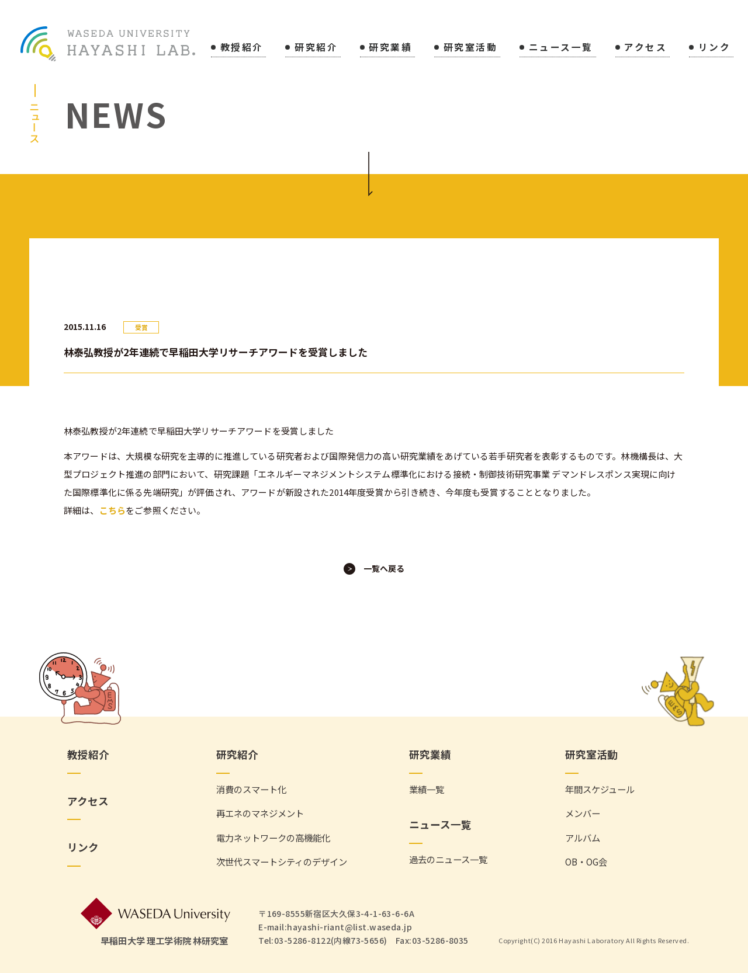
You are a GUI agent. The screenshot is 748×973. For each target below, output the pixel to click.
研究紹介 (316, 48)
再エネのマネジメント (260, 813)
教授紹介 (242, 48)
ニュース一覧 (561, 48)
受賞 (141, 327)
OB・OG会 (586, 862)
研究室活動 (471, 48)
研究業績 (390, 48)
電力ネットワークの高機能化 (273, 838)
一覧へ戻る (383, 568)
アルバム (582, 838)
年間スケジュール (600, 789)
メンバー (582, 813)
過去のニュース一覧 (448, 859)
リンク (714, 48)
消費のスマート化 (251, 789)
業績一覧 (426, 789)
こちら (112, 510)
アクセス (645, 48)
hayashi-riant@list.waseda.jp (349, 927)
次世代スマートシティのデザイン (281, 862)
